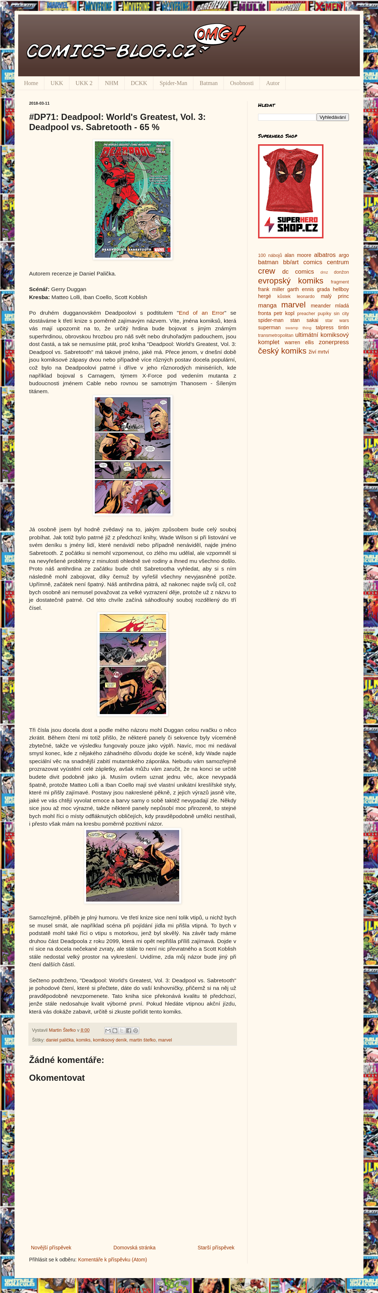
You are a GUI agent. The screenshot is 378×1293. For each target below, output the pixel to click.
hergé (264, 296)
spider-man (271, 320)
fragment (340, 282)
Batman (209, 83)
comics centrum (326, 262)
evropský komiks (290, 280)
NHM (111, 83)
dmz (324, 272)
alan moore (298, 255)
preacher (306, 313)
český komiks (282, 350)
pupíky (324, 313)
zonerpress (334, 342)
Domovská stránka (134, 1247)
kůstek (283, 296)
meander (321, 306)
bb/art (291, 262)
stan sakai (304, 320)
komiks (83, 1040)
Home (31, 83)
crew (266, 270)
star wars (337, 320)
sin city (341, 313)
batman (268, 262)
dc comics (298, 271)
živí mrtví (319, 352)
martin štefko (142, 1040)
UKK (57, 83)
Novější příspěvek (51, 1247)
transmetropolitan (275, 335)
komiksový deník (110, 1040)
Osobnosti (242, 83)
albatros (325, 254)
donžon (341, 272)
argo (344, 255)
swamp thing (298, 328)
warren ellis (299, 342)
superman (269, 327)
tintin (343, 327)
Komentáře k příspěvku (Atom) (112, 1259)
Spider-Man (173, 83)
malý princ (335, 296)
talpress (325, 327)
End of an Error (201, 313)
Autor (273, 83)
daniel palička (60, 1040)
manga (267, 305)
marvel (165, 1040)
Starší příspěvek (216, 1247)
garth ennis (300, 289)
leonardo (306, 296)
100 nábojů (270, 255)
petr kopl (284, 313)
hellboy (341, 289)
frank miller (271, 289)
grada (323, 289)
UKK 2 (84, 83)
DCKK (139, 83)
